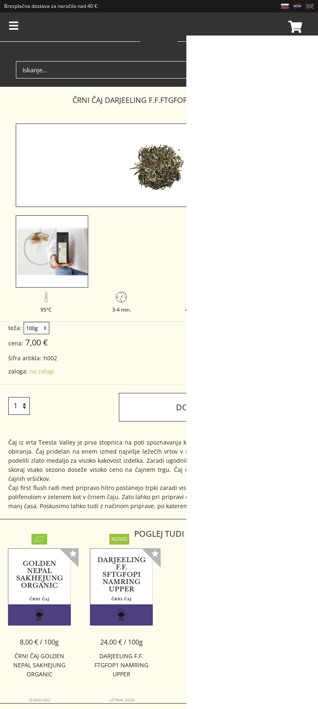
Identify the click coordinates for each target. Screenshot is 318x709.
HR (297, 6)
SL (285, 6)
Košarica (294, 26)
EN (310, 6)
